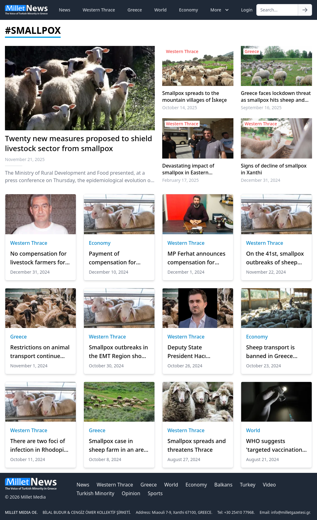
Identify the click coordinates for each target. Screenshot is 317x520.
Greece (135, 10)
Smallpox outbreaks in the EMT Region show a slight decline (118, 351)
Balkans (223, 484)
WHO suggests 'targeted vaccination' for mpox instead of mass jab (274, 445)
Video (269, 484)
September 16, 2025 (261, 107)
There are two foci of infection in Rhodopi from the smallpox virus (37, 445)
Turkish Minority (95, 493)
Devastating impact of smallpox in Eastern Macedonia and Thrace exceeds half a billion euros (194, 169)
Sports (155, 493)
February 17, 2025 (180, 180)
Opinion (131, 493)
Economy (188, 10)
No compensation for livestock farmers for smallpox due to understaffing (38, 258)
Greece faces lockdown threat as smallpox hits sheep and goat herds (276, 96)
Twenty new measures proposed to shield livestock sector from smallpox (78, 143)
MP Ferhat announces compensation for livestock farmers (196, 258)
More (220, 10)
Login (247, 10)
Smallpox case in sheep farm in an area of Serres (118, 445)
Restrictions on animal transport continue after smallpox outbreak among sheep (40, 351)
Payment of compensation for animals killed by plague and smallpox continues (116, 258)
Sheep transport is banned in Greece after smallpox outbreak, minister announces (271, 351)
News (64, 10)
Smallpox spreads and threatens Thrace (196, 445)
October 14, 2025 (179, 107)
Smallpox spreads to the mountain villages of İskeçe (194, 96)
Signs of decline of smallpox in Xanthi (273, 169)
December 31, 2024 (260, 180)
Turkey (247, 484)
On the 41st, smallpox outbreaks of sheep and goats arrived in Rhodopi (275, 258)
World (160, 10)
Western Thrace (99, 10)
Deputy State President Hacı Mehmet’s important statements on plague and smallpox (196, 351)
